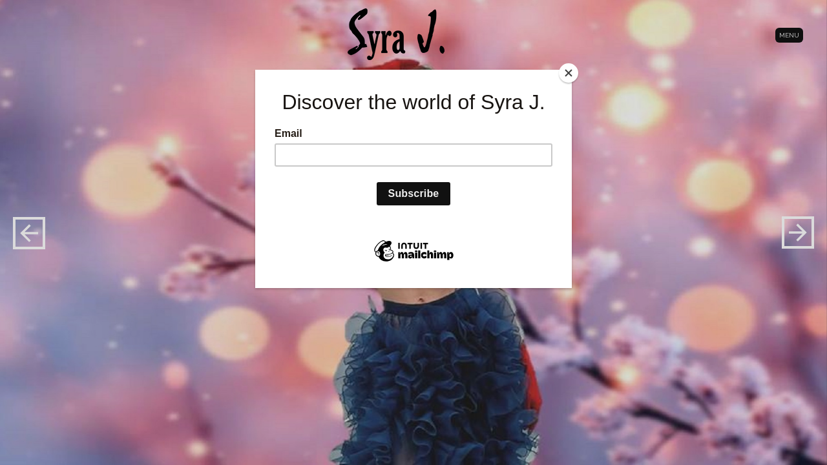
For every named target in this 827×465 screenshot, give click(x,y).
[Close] (568, 73)
